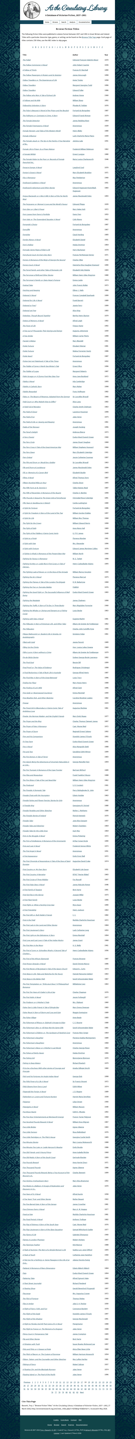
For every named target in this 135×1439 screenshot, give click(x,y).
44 (89, 1385)
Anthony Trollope (79, 1219)
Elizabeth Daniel (79, 240)
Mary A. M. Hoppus (80, 1209)
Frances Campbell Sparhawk (83, 295)
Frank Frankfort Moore (81, 775)
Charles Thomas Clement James (85, 721)
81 (70, 1392)
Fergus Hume (78, 326)
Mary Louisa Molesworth (82, 1142)
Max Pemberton (79, 177)
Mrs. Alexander (78, 543)
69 (89, 1389)
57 (46, 1389)
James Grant (78, 940)
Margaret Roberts (80, 371)
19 (89, 1382)
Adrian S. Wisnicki (91, 1430)
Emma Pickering (79, 836)
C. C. (74, 915)
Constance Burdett (80, 1309)
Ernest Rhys (77, 366)
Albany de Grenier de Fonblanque (85, 624)
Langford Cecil (78, 167)
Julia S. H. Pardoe (79, 1303)
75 (110, 1389)
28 (32, 1385)
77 (56, 1392)
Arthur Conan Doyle (80, 841)
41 (78, 1385)
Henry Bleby (77, 131)
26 (24, 1385)
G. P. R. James (78, 533)
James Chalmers (79, 600)
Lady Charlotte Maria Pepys (83, 136)
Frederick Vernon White (82, 846)
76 (52, 1392)
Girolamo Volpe (79, 634)
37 (64, 1385)
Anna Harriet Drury (80, 1162)
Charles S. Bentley (80, 493)
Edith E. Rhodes (79, 1112)
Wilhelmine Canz (79, 984)
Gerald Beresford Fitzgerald (84, 1288)
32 (46, 1385)
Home (47, 22)
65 (75, 1389)
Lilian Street (77, 1102)
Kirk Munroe (77, 1245)
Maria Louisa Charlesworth (83, 159)
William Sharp (78, 100)
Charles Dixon (78, 483)
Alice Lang (77, 402)
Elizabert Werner (79, 346)
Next (82, 1392)
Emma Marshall (79, 693)
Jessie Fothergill (79, 997)
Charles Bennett (79, 1172)
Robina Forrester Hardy (82, 351)
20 (93, 1382)
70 (93, 1389)
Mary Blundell (78, 341)
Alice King (76, 310)
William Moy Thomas (81, 518)
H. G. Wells (77, 945)
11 (60, 1382)
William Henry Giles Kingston (84, 275)
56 (42, 1389)
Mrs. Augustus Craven (81, 1293)
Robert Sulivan (78, 1364)
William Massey (78, 1107)
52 (28, 1389)
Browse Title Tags (89, 37)
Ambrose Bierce (79, 432)
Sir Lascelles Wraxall (80, 396)
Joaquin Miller (78, 895)
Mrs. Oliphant (78, 1002)
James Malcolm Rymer (81, 884)
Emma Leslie (78, 280)
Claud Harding (78, 234)
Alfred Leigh (77, 321)
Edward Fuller (78, 90)
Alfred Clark (77, 688)
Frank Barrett (78, 300)
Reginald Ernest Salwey (82, 731)
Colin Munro (77, 219)
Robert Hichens (79, 1240)
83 (77, 1392)
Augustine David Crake (81, 861)
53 (32, 1389)
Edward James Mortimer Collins (85, 548)
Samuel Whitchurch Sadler (83, 1229)
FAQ (80, 1420)
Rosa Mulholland (79, 1132)
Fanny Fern (77, 214)
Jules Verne (77, 417)
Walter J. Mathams (80, 810)
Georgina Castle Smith (81, 1137)
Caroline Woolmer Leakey (82, 698)
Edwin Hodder (78, 795)
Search (63, 22)
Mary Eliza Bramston (81, 1181)
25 (110, 1382)
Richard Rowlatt (79, 1063)
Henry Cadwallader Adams (83, 564)
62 (64, 1389)
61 (60, 1389)
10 (57, 1382)
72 (100, 1389)
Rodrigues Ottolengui (81, 667)
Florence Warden (79, 538)
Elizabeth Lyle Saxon (81, 869)
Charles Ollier (78, 260)
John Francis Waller (80, 285)
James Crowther (79, 1204)
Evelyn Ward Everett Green (83, 437)
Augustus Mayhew (80, 708)
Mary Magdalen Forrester (82, 605)
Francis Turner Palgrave (82, 1117)
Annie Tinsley (78, 80)
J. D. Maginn (77, 1091)
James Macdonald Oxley (82, 196)
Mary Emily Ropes (79, 716)
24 (107, 1382)
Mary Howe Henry (80, 683)
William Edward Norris (81, 523)
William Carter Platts (81, 336)
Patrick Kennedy (79, 815)
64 (71, 1389)
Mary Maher (77, 386)
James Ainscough (79, 75)
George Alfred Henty (81, 672)
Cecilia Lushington (80, 503)
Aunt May (76, 831)
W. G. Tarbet (77, 559)
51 (24, 1389)
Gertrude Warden (79, 1157)
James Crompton (79, 1334)
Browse (55, 22)
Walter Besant (78, 1199)
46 (96, 1385)
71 (96, 1389)
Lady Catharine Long (81, 930)
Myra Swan (77, 905)
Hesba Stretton (79, 245)
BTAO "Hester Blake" (81, 874)
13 (67, 1382)
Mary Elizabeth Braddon (82, 172)
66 (78, 1389)
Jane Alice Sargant (80, 821)
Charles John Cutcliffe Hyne (83, 629)
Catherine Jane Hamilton (82, 1255)
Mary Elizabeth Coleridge (82, 452)
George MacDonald (80, 1319)
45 (93, 1385)
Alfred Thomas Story (81, 478)
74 (107, 1389)
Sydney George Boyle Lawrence (85, 657)
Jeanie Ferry (77, 305)
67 (82, 1389)
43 (85, 1385)
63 (67, 1389)
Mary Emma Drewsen (81, 1007)
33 (50, 1385)
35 (57, 1385)
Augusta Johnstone (80, 331)
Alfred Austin (78, 1194)
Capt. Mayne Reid (79, 726)
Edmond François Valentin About (85, 60)
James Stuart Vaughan (81, 442)
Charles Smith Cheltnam (82, 407)
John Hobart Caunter (81, 65)
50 (110, 1385)
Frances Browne (79, 959)
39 (71, 1385)
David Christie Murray (81, 964)
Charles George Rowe (81, 1048)
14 (71, 1382)
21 (96, 1382)
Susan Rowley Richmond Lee (84, 1344)
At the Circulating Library (76, 7)
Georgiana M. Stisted (81, 805)
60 (57, 1389)
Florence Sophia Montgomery (84, 1038)
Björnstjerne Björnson (81, 1058)
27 (28, 1385)
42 (82, 1385)
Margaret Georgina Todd (82, 85)
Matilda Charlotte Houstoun (84, 920)
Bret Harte (77, 890)
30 (39, 1385)
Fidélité (76, 587)
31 (42, 1385)
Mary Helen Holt (79, 209)
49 (107, 1385)
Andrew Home (78, 95)
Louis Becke (77, 610)
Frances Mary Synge (80, 1033)
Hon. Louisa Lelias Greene (83, 647)
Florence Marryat (79, 577)
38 (67, 1385)
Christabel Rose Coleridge (83, 498)
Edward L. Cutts (79, 969)
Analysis (72, 22)
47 (100, 1385)
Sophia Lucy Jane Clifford (82, 1250)
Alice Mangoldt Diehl (81, 747)
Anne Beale (77, 1017)
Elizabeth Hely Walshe (81, 270)
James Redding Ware (81, 121)
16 (78, 1382)
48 (103, 1385)
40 (75, 1385)
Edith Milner (77, 1086)
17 (82, 1382)
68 (85, 1389)
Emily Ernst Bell (79, 856)
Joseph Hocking (79, 427)
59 (53, 1389)
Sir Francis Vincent (80, 1081)
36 (60, 1385)
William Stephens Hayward (83, 447)
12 (64, 1382)
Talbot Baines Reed (80, 488)
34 (53, 1385)
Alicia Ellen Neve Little (81, 1349)
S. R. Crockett (78, 785)
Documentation (84, 22)
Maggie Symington (80, 1012)
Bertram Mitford (79, 770)
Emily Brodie (78, 1147)
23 (103, 1382)
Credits (56, 1420)
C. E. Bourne (77, 1022)
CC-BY (54, 1430)
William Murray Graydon (82, 572)
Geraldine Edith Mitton (81, 752)
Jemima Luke (78, 141)
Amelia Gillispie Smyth (81, 1068)
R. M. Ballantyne (79, 582)
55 (39, 1389)
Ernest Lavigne (78, 154)
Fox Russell (77, 879)
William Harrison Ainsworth (83, 1354)
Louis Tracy (77, 678)
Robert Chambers (79, 826)
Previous (27, 1382)
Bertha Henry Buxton (81, 315)
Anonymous (77, 126)
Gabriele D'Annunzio (80, 1235)
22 (100, 1382)
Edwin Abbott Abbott (81, 1268)
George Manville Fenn (81, 762)
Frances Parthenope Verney (83, 255)
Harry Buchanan (79, 250)
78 (59, 1392)
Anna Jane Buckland (80, 376)
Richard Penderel (79, 1283)
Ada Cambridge (79, 381)
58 (50, 1389)
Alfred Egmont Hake (81, 1278)
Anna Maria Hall (79, 528)
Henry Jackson (78, 910)
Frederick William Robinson (83, 149)
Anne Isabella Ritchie (81, 1152)
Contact (74, 1420)
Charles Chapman (79, 992)
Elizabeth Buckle (79, 472)
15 (75, 1382)
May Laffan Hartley (80, 1359)
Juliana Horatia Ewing (81, 1260)
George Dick (77, 1076)
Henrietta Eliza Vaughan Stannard (86, 265)
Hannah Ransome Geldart (83, 974)
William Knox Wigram (81, 1122)
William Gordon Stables (82, 513)
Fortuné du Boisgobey (81, 110)
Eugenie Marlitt (79, 619)
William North (78, 553)
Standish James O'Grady (82, 736)
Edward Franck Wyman (81, 115)
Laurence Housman (80, 412)
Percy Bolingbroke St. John (83, 790)
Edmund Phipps (79, 204)
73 (103, 1389)
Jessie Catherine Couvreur (83, 457)
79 (63, 1392)
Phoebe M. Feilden (80, 105)
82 (74, 1392)
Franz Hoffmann (79, 391)
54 (35, 1389)
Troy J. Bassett (45, 1430)
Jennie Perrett (78, 642)
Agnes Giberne (78, 1127)
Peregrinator (78, 1324)
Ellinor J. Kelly (78, 290)
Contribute (65, 1420)
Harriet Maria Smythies (82, 1097)
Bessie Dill (77, 662)
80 (67, 1392)
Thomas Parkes (79, 1298)
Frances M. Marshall (80, 70)
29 (35, 1385)
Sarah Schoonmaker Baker (83, 979)
